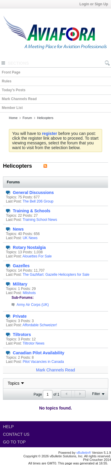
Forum (27, 118)
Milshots (29, 293)
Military (20, 284)
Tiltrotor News (33, 343)
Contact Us (16, 434)
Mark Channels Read (19, 99)
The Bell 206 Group (37, 201)
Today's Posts (13, 90)
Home (13, 118)
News (18, 229)
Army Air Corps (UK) (33, 305)
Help (8, 426)
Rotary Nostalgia (29, 247)
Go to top (14, 442)
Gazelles (21, 265)
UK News (30, 238)
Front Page (11, 72)
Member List (12, 108)
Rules (7, 81)
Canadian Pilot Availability (38, 352)
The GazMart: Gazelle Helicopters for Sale (55, 275)
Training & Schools (31, 210)
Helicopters (45, 118)
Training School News (39, 220)
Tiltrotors (22, 334)
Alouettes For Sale (37, 256)
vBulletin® (83, 452)
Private (20, 316)
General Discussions (33, 192)
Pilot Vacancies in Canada (43, 362)
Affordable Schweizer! (39, 325)
